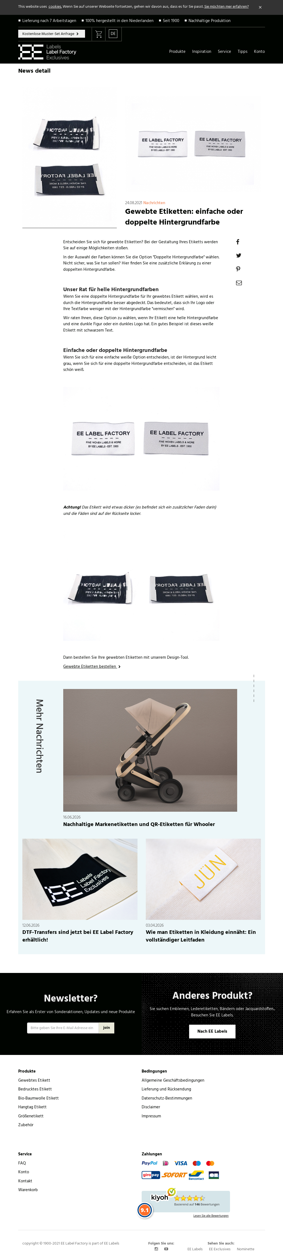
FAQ (22, 1163)
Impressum (151, 1116)
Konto (259, 51)
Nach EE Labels (212, 1031)
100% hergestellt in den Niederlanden (120, 21)
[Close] (260, 7)
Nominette (245, 1249)
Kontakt (25, 1181)
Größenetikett (31, 1116)
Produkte (177, 51)
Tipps (242, 51)
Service (224, 51)
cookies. (55, 7)
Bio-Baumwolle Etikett (38, 1098)
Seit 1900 (171, 21)
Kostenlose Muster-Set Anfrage (48, 34)
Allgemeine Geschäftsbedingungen (173, 1080)
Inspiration (201, 51)
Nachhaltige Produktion (210, 21)
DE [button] (113, 34)
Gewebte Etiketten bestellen (90, 666)
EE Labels (195, 1249)
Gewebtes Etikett (34, 1080)
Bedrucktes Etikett (35, 1089)
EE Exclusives (220, 1249)
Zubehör (25, 1125)
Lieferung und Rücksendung (166, 1089)
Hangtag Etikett (32, 1107)
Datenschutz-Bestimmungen (167, 1098)
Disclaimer (151, 1107)
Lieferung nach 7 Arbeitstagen (49, 21)
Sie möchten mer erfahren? (226, 7)
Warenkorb (28, 1190)
